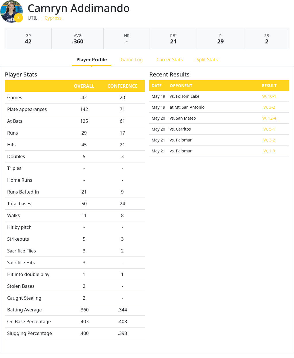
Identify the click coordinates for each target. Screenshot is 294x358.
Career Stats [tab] (169, 59)
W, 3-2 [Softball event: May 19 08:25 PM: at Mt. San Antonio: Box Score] (269, 107)
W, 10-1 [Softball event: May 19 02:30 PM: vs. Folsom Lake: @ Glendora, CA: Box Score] (269, 96)
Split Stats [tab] (207, 59)
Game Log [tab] (132, 59)
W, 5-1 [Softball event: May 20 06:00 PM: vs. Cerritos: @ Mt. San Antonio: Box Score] (269, 129)
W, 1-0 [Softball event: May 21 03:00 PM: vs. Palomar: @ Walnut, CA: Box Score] (269, 151)
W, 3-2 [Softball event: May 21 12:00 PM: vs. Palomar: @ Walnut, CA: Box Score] (269, 140)
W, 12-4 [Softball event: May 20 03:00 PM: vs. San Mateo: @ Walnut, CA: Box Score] (269, 118)
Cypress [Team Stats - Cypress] (53, 18)
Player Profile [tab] (91, 59)
